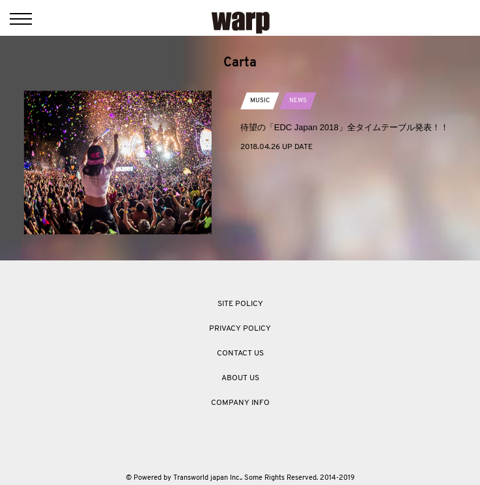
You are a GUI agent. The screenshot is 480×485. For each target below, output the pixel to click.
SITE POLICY (240, 304)
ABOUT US (240, 378)
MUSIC (260, 100)
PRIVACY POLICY (240, 329)
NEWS (298, 100)
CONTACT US (240, 353)
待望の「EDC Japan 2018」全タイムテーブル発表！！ (344, 127)
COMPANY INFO (240, 403)
